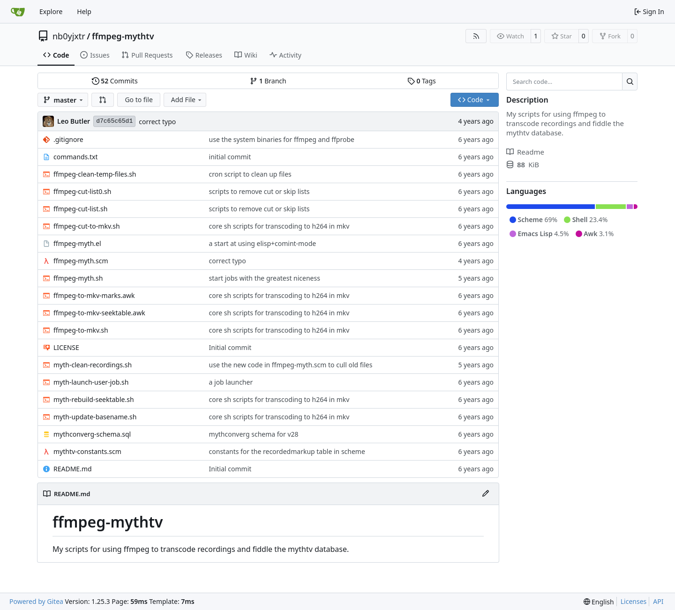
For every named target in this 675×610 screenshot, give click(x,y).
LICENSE (66, 347)
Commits (115, 80)
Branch (268, 80)
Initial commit (230, 347)
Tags (421, 80)
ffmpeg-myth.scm (80, 260)
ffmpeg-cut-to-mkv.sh (86, 226)
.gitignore (68, 139)
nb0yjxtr (68, 36)
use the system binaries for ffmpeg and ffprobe (281, 139)
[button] (102, 100)
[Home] (18, 11)
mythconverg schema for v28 (254, 434)
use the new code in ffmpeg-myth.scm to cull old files (291, 364)
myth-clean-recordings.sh (92, 364)
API (658, 601)
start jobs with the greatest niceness (264, 278)
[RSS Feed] (476, 36)
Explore (50, 11)
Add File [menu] (187, 99)
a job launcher (231, 382)
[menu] (599, 601)
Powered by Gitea (36, 601)
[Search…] (630, 81)
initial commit (230, 156)
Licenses (634, 601)
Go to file (138, 99)
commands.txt (75, 156)
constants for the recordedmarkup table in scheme (287, 451)
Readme (525, 151)
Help (84, 11)
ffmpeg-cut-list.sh (80, 208)
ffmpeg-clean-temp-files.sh (94, 174)
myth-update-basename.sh (94, 416)
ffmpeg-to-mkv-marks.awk (94, 295)
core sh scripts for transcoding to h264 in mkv (279, 226)
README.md (72, 468)
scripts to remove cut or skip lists (259, 191)
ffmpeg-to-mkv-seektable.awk (99, 312)
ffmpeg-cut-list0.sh (82, 191)
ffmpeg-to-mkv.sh (80, 330)
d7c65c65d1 (114, 121)
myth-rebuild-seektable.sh (93, 399)
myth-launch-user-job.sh (90, 382)
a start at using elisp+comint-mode (262, 243)
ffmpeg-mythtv (123, 36)
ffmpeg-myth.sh (78, 278)
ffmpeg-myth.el (77, 243)
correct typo (157, 121)
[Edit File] (485, 494)
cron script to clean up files (250, 174)
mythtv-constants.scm (87, 451)
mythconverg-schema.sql (92, 434)
